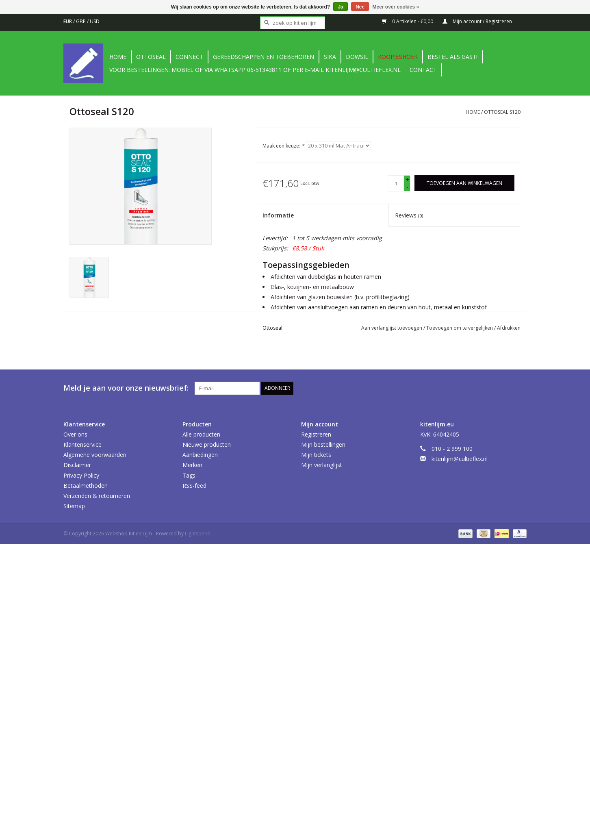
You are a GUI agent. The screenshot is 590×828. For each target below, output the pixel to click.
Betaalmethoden (85, 485)
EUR (68, 21)
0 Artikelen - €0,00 (408, 21)
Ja (340, 7)
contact (423, 70)
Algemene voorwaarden (94, 455)
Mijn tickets (316, 455)
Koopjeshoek (398, 57)
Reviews (409, 215)
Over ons (75, 434)
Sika (330, 57)
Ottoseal (151, 57)
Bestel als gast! (452, 57)
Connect (189, 57)
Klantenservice (82, 444)
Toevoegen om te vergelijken (460, 327)
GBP (81, 21)
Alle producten (201, 434)
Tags (188, 475)
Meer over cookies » (396, 7)
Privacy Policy (81, 475)
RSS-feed (194, 485)
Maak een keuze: (283, 145)
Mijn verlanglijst (321, 465)
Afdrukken (509, 327)
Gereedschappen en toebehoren (263, 57)
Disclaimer (77, 465)
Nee (360, 7)
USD (95, 21)
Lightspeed (197, 533)
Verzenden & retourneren (96, 496)
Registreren (316, 434)
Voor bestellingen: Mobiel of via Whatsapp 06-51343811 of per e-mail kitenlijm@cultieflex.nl (255, 70)
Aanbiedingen (200, 455)
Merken (192, 465)
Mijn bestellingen (323, 444)
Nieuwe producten (206, 444)
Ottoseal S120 (502, 112)
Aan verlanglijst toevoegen (392, 327)
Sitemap (74, 506)
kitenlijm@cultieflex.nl (460, 459)
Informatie (278, 215)
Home (117, 57)
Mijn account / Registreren (477, 21)
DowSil (357, 57)
